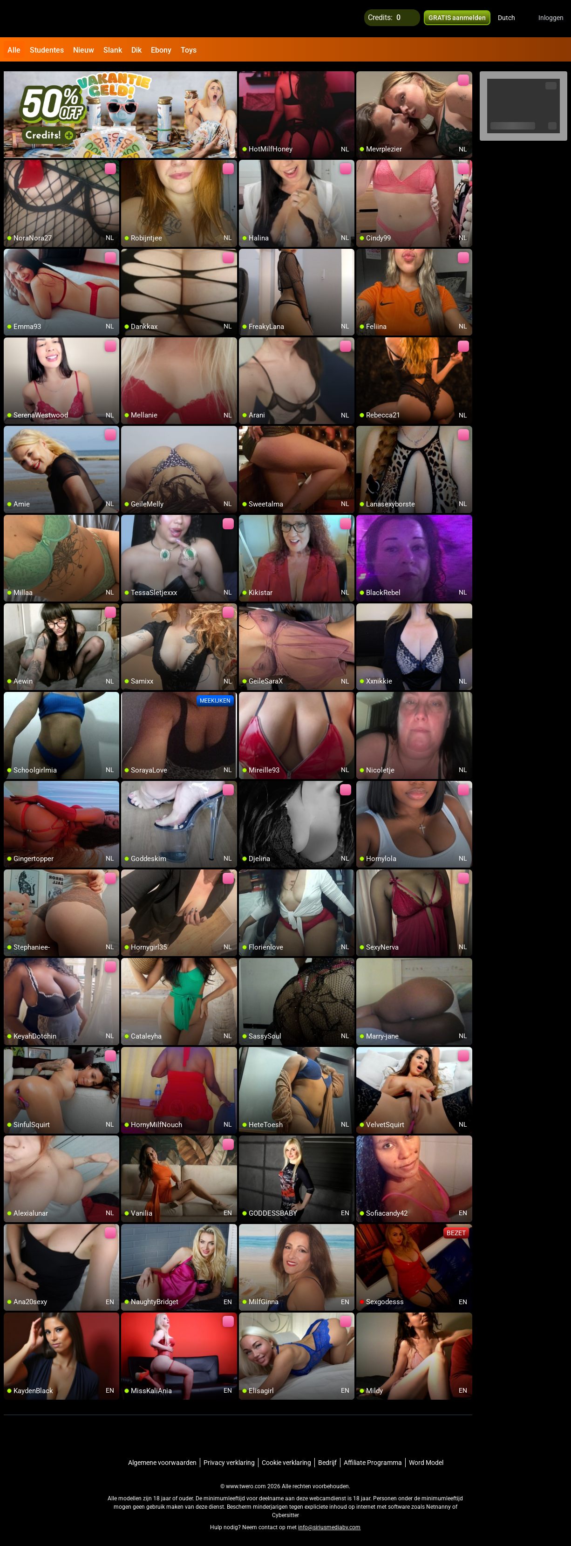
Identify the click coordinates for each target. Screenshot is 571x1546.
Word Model (426, 1458)
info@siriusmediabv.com (329, 1523)
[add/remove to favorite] (246, 74)
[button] (512, 18)
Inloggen (551, 18)
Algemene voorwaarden (162, 1458)
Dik (136, 50)
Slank (112, 50)
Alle (13, 50)
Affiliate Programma (373, 1458)
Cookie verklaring (286, 1458)
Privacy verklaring (229, 1458)
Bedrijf (327, 1458)
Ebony (161, 50)
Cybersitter (285, 1511)
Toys (189, 50)
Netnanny (439, 1502)
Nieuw (83, 50)
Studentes (47, 50)
